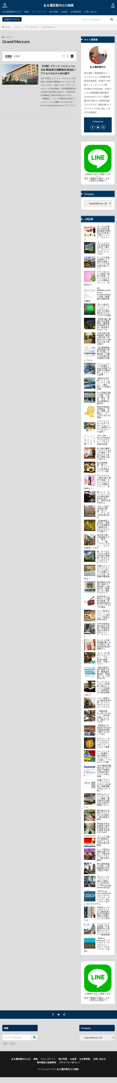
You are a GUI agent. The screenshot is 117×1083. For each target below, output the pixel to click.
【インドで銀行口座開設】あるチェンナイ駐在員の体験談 (103, 840)
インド (31, 19)
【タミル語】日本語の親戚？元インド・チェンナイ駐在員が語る (103, 511)
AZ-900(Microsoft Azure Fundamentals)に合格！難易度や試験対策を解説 (97, 294)
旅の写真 (53, 11)
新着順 (8, 56)
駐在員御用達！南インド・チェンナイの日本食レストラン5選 (103, 466)
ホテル (17, 27)
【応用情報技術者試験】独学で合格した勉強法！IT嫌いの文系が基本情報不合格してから (97, 354)
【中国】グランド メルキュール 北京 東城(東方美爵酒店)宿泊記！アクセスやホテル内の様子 (58, 70)
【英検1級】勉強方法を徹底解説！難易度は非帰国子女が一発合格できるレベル (104, 324)
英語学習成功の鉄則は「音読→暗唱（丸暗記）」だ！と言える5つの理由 (104, 412)
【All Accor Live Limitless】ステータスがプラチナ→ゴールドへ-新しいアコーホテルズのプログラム (98, 897)
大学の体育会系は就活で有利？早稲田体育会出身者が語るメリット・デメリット (97, 630)
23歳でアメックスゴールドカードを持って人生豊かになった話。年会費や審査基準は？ (97, 572)
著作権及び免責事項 (46, 1062)
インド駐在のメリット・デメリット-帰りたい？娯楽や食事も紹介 (103, 615)
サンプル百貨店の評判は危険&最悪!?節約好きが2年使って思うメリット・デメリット (97, 233)
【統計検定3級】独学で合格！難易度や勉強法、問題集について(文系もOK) (103, 672)
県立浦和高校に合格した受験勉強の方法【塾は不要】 (103, 866)
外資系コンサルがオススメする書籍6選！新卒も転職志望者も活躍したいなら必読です (97, 914)
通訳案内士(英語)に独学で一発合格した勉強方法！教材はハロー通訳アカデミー (103, 587)
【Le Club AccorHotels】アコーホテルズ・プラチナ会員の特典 (104, 439)
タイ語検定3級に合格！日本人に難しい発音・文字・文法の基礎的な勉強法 (104, 397)
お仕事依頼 (75, 11)
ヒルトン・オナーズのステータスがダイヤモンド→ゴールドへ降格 (103, 742)
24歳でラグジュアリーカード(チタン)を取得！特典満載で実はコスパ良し (104, 785)
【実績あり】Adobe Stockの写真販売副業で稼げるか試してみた (104, 729)
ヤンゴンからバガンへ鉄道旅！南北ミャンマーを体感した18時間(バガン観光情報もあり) (97, 688)
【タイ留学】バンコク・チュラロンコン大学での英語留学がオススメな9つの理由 (104, 309)
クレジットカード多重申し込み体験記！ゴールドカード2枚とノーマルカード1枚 (104, 756)
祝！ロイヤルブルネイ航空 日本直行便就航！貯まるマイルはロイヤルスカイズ (103, 556)
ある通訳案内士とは (11, 11)
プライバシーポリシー (69, 1062)
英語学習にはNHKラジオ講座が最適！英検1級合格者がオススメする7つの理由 (104, 601)
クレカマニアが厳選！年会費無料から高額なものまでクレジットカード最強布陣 (103, 929)
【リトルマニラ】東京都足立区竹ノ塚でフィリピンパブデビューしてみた (103, 248)
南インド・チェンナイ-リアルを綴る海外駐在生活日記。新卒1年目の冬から (104, 497)
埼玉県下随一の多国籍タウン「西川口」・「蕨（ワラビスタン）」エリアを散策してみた (97, 541)
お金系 (64, 11)
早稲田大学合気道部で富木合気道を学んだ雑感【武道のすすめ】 (103, 827)
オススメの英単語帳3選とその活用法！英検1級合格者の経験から (104, 644)
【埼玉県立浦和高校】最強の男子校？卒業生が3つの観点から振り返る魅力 (104, 338)
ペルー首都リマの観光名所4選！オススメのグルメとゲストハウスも (104, 702)
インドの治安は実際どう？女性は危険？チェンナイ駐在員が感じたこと (103, 262)
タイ (24, 19)
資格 (26, 11)
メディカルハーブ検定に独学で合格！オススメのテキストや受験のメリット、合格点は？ (97, 278)
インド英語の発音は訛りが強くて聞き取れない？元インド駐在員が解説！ (103, 854)
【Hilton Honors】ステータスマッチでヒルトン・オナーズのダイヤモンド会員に (97, 944)
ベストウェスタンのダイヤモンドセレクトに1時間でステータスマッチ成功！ (104, 426)
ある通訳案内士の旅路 (58, 5)
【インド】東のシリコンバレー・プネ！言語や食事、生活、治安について (103, 658)
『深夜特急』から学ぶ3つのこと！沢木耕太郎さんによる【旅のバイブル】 (104, 716)
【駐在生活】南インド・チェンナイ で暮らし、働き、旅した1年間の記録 (104, 383)
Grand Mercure (48, 27)
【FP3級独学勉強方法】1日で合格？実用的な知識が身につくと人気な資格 (104, 771)
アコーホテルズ (31, 27)
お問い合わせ (90, 11)
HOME (7, 27)
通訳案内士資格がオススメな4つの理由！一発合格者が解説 (104, 814)
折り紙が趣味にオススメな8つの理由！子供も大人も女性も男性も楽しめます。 (104, 453)
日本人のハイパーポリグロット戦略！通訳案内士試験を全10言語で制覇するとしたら (97, 800)
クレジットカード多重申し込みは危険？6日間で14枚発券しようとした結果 (104, 369)
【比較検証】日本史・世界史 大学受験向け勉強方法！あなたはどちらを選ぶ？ (103, 526)
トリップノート (39, 11)
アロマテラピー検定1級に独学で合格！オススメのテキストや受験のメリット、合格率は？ (97, 482)
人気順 (16, 56)
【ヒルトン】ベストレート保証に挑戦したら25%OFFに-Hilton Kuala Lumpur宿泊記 (104, 882)
